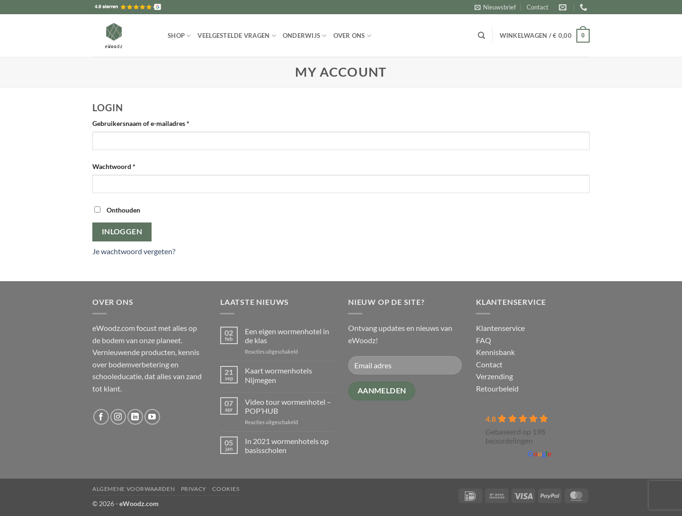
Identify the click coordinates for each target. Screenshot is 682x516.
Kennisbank (495, 351)
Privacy (193, 488)
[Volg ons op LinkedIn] (135, 417)
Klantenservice (500, 327)
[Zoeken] (481, 35)
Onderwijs (305, 35)
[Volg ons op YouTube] (152, 417)
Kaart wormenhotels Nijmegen (278, 375)
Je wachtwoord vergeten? (133, 251)
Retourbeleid (497, 388)
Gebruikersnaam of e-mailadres (151, 122)
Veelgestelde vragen (236, 35)
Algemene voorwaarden (133, 488)
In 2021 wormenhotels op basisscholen (287, 445)
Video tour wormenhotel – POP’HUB (288, 406)
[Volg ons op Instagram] (118, 417)
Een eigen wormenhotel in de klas (287, 336)
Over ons (352, 35)
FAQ (483, 340)
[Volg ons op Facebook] (101, 417)
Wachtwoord (124, 165)
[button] (495, 7)
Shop (179, 35)
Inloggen (122, 231)
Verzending (494, 376)
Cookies (225, 488)
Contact (537, 7)
